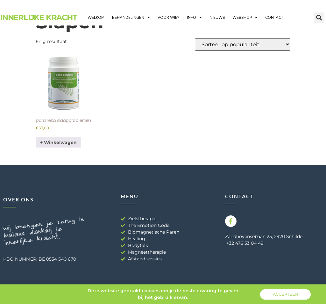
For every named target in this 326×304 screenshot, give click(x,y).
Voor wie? (168, 17)
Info (194, 17)
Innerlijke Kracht (38, 17)
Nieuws (217, 17)
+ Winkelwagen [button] (58, 142)
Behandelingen (131, 17)
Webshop (245, 17)
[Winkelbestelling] (242, 44)
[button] (319, 17)
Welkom (96, 17)
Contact (274, 17)
